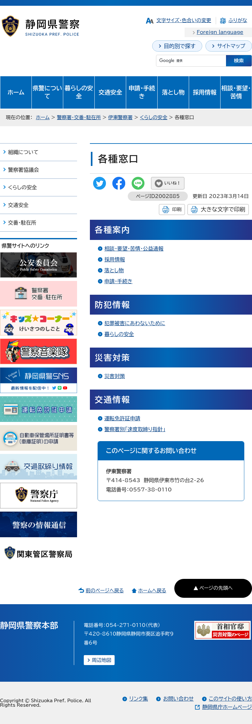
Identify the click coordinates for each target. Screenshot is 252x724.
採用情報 (205, 92)
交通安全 (110, 92)
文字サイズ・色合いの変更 (183, 20)
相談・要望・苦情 (236, 92)
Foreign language (220, 32)
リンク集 (138, 698)
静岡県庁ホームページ (227, 707)
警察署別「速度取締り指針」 (134, 429)
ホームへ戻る (152, 590)
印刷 (176, 209)
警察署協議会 (23, 169)
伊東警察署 (120, 117)
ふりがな (238, 20)
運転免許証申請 (122, 418)
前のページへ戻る (105, 590)
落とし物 (173, 92)
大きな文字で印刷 (223, 209)
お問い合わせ (178, 698)
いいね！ (172, 183)
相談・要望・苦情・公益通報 (133, 248)
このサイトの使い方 (230, 698)
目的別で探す (180, 46)
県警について (47, 92)
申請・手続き (141, 92)
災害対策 (114, 376)
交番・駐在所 (22, 222)
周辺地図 (101, 660)
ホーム (15, 92)
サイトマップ (231, 46)
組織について (23, 152)
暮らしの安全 (79, 92)
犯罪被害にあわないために (134, 323)
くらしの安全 (153, 117)
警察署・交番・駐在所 (79, 117)
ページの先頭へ (216, 588)
